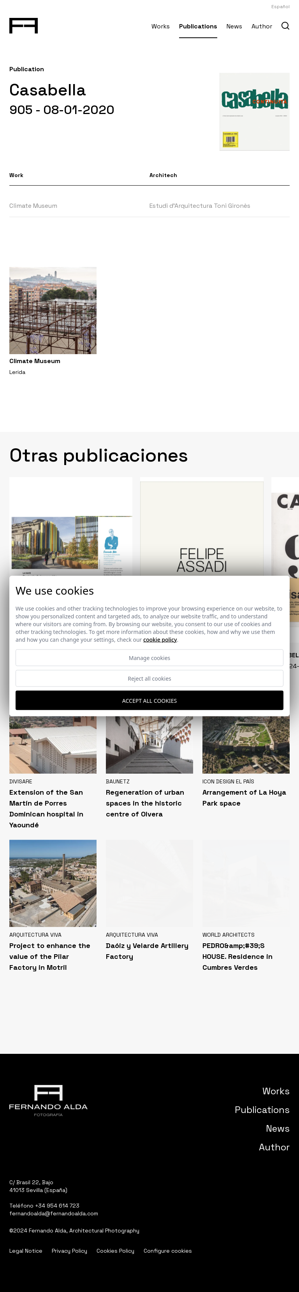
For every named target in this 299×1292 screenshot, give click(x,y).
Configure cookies (168, 1250)
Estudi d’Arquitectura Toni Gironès (200, 206)
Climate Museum (33, 206)
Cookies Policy (115, 1250)
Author (262, 26)
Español (280, 7)
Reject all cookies (149, 678)
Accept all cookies (149, 700)
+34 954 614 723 (57, 1205)
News (234, 26)
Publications (198, 26)
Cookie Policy (160, 639)
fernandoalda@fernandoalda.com (53, 1213)
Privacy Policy (69, 1250)
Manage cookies (150, 658)
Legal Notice (25, 1250)
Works (160, 26)
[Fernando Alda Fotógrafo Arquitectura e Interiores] (23, 24)
